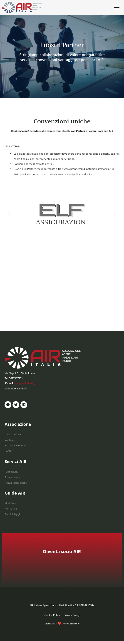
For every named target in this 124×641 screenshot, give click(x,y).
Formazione (11, 472)
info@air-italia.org (24, 383)
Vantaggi (10, 440)
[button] (9, 213)
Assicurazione (12, 477)
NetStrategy (72, 624)
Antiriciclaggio (13, 514)
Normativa (11, 509)
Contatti (9, 451)
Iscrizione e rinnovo (16, 446)
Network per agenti (16, 483)
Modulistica (11, 503)
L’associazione (13, 434)
